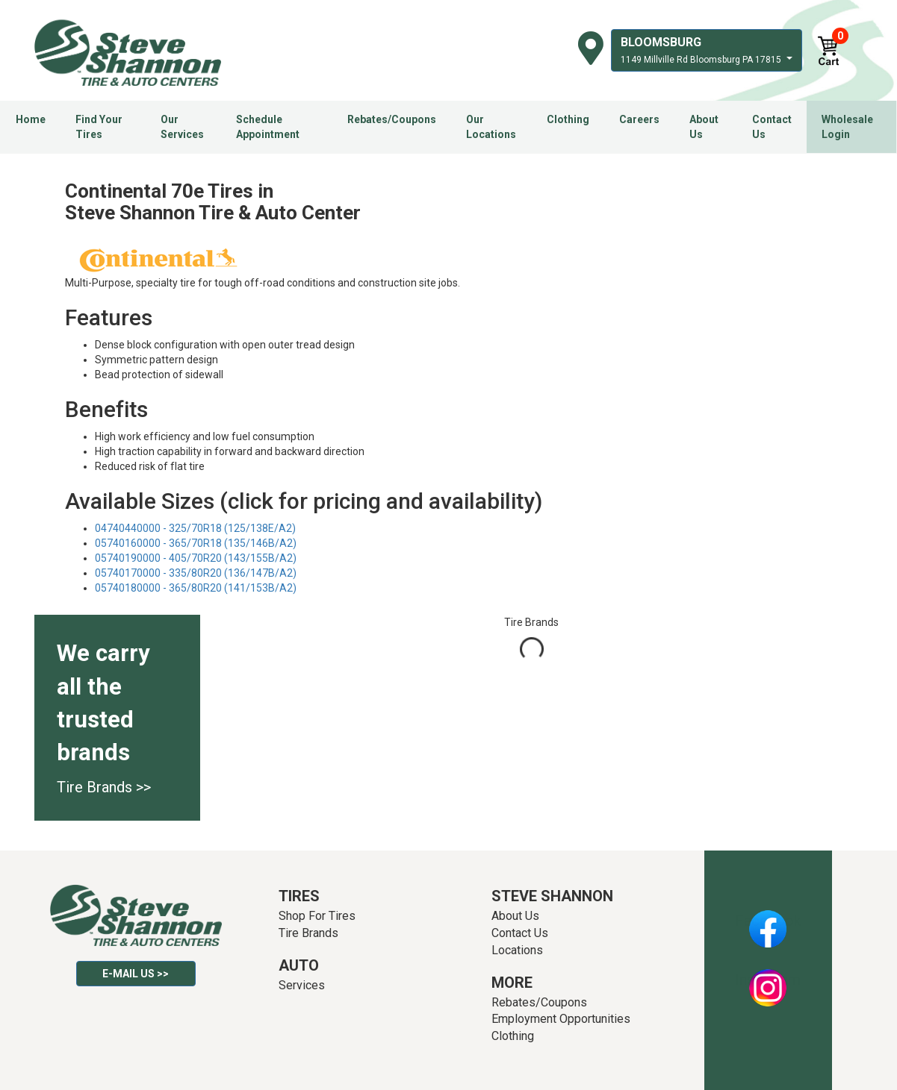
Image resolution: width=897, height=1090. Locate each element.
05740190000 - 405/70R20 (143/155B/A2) (196, 558)
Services (302, 985)
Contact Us (772, 126)
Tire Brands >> (104, 787)
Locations (517, 950)
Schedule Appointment (267, 126)
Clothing (568, 119)
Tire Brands (308, 933)
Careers (639, 119)
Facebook (768, 921)
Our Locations (491, 126)
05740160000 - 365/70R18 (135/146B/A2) (196, 543)
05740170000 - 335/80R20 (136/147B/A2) (196, 573)
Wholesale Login (847, 126)
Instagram (768, 980)
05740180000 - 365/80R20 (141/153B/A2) (196, 588)
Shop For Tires (317, 916)
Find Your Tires (98, 126)
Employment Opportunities (560, 1019)
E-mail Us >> (135, 974)
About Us (703, 126)
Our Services (182, 126)
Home (31, 119)
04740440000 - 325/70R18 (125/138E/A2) (195, 528)
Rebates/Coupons (391, 119)
